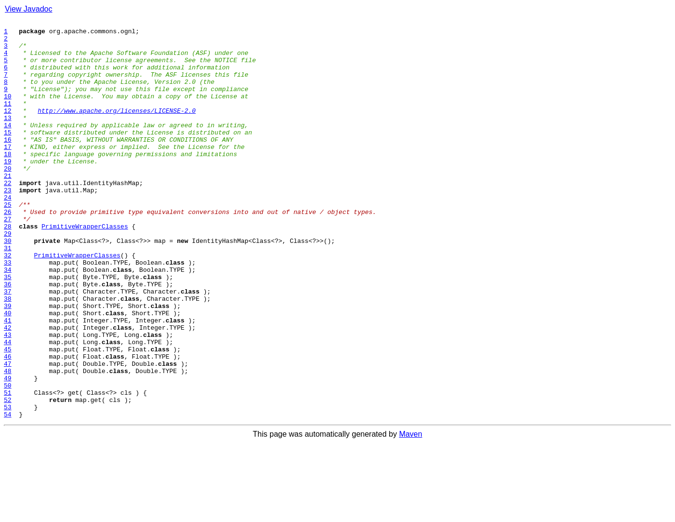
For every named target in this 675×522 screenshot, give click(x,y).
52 (8, 476)
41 (8, 380)
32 (8, 302)
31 (8, 294)
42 (8, 389)
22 (8, 216)
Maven (410, 513)
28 (8, 268)
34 (8, 320)
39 (8, 363)
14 (8, 146)
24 (8, 233)
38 (8, 354)
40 (8, 372)
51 (8, 467)
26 (8, 250)
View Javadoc (28, 9)
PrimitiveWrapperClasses (84, 268)
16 (8, 164)
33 (8, 311)
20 (8, 198)
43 (8, 398)
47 (8, 432)
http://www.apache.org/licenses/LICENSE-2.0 (117, 129)
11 (8, 120)
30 (8, 285)
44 (8, 406)
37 (8, 346)
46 (8, 424)
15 (8, 155)
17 (8, 172)
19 (8, 190)
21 (8, 207)
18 (8, 181)
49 (8, 450)
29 (8, 276)
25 (8, 242)
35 (8, 328)
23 (8, 224)
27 (8, 259)
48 (8, 441)
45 (8, 415)
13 (8, 138)
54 (8, 493)
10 (8, 111)
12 (8, 129)
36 (8, 337)
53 (8, 485)
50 (8, 459)
